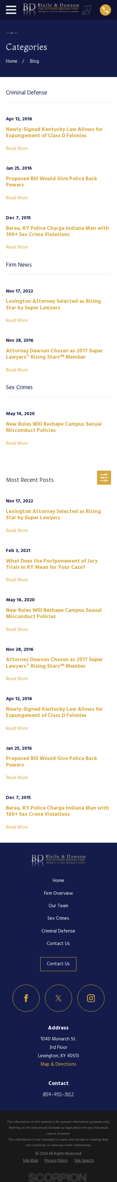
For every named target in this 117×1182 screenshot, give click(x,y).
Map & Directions (58, 1064)
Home (58, 880)
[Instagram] (91, 998)
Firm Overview (58, 893)
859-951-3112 (58, 1094)
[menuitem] (30, 1161)
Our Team (58, 906)
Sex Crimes (58, 918)
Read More (17, 149)
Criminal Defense (58, 931)
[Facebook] (26, 998)
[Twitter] (58, 998)
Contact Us (58, 943)
